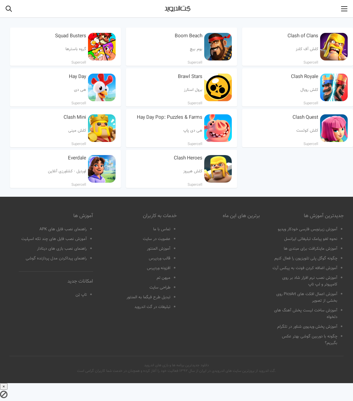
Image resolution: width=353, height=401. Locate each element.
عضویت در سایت (156, 239)
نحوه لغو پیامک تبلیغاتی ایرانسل (310, 239)
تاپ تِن (81, 295)
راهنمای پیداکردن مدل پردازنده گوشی (56, 258)
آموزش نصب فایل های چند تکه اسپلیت (54, 239)
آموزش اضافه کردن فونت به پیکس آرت (305, 268)
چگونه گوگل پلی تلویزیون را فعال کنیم (305, 258)
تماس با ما (161, 229)
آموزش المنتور (158, 249)
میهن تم (163, 278)
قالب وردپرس (159, 258)
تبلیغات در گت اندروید (152, 307)
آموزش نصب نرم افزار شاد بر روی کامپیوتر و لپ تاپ (309, 281)
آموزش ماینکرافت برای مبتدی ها (310, 249)
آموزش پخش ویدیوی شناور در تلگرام (307, 327)
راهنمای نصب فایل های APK (63, 229)
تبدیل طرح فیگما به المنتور (148, 297)
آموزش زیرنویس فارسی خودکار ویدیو (307, 229)
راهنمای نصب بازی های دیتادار (62, 249)
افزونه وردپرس (158, 268)
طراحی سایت (159, 287)
